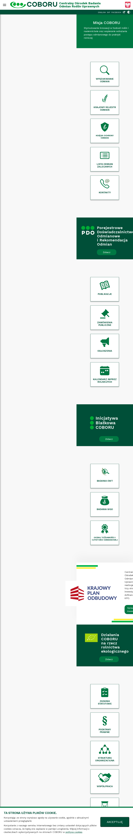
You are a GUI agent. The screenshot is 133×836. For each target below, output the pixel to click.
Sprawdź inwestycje (93, 394)
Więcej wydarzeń (66, 671)
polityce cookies (73, 832)
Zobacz (30, 167)
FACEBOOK (116, 12)
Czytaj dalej (38, 604)
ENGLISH (102, 12)
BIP (108, 12)
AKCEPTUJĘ (115, 822)
